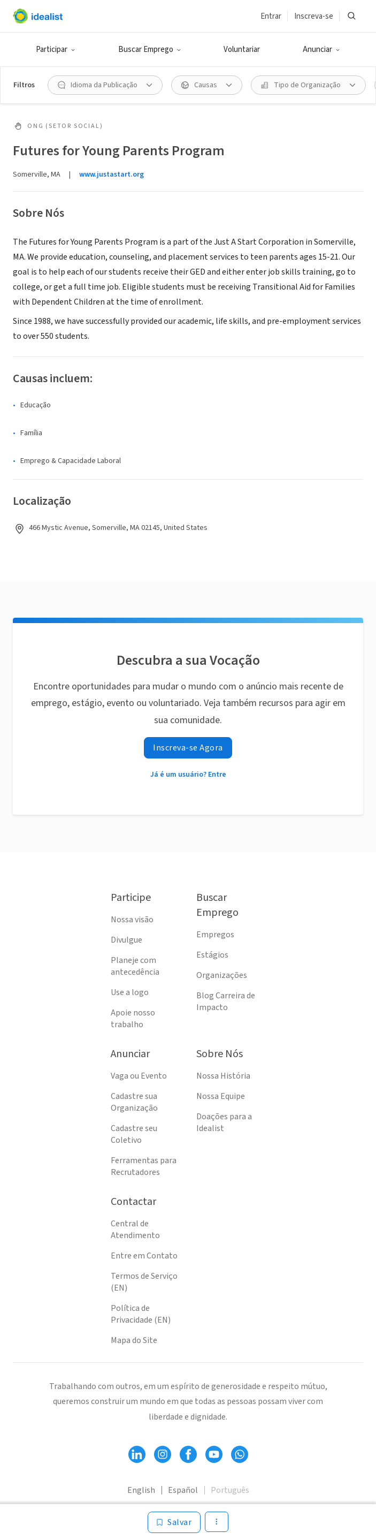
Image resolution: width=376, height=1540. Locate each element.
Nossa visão (132, 919)
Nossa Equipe (220, 1096)
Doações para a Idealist (224, 1122)
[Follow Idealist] (136, 1454)
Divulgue (126, 940)
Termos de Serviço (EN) (144, 1282)
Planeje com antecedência (135, 966)
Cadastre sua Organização (134, 1102)
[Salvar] (174, 1522)
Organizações (221, 975)
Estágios (212, 955)
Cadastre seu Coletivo (134, 1134)
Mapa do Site (134, 1340)
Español (183, 1490)
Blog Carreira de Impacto (225, 1001)
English (141, 1490)
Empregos (215, 934)
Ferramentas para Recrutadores (144, 1166)
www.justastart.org (111, 174)
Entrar (270, 16)
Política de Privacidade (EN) (141, 1314)
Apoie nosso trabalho (133, 1018)
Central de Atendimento (135, 1229)
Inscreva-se (313, 16)
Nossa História (223, 1076)
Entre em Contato (144, 1256)
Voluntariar (242, 49)
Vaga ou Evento (139, 1076)
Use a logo (130, 992)
